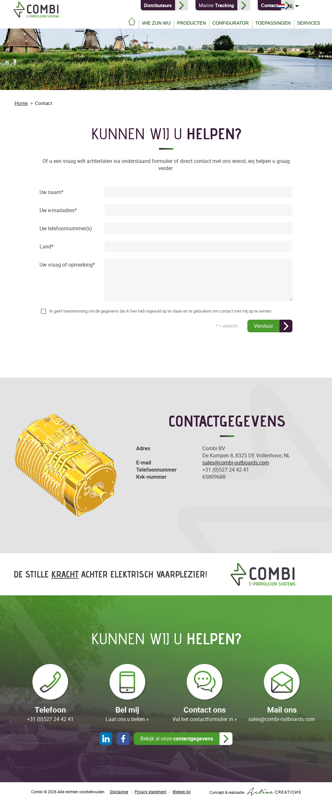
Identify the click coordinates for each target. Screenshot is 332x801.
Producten (191, 23)
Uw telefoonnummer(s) (66, 228)
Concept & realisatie (255, 791)
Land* (46, 247)
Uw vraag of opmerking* (67, 265)
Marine (216, 5)
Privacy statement (150, 791)
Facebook (123, 738)
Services (308, 23)
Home (132, 21)
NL (313, 6)
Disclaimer (119, 791)
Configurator (230, 23)
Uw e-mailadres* (58, 210)
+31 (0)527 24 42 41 (225, 469)
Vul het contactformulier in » (204, 719)
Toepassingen (272, 23)
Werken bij (181, 791)
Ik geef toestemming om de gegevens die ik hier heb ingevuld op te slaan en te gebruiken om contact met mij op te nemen (160, 311)
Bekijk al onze (176, 738)
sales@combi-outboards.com (235, 462)
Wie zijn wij (156, 23)
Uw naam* (52, 192)
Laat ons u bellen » (127, 719)
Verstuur (263, 325)
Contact (43, 103)
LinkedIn (106, 738)
